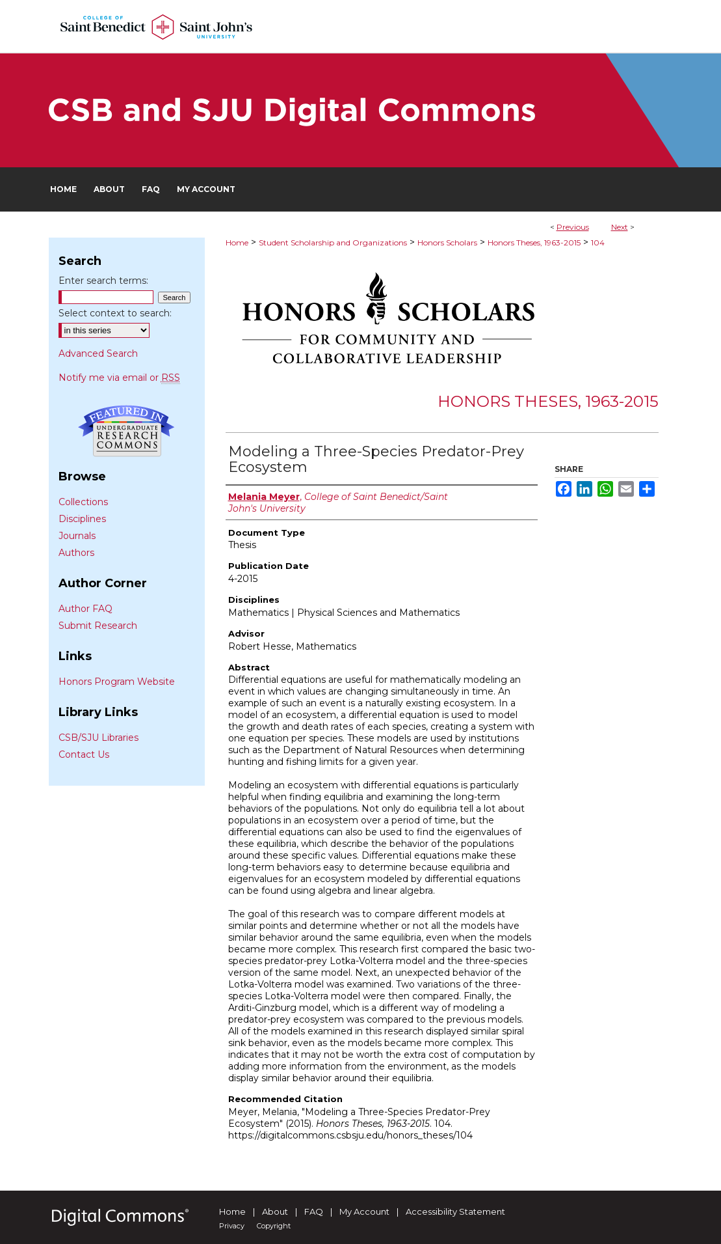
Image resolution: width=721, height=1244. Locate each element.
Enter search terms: (103, 280)
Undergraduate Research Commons (127, 430)
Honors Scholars (447, 242)
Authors (76, 553)
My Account (364, 1211)
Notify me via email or (119, 377)
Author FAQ (85, 609)
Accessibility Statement (455, 1211)
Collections (83, 502)
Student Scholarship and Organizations (333, 242)
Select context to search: (115, 313)
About (275, 1211)
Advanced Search (98, 353)
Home (237, 242)
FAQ (313, 1211)
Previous (573, 227)
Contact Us (84, 754)
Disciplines (82, 519)
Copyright (274, 1225)
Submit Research (98, 625)
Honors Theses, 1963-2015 (534, 242)
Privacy (231, 1225)
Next (619, 227)
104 (598, 242)
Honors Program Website (117, 681)
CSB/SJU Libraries (98, 737)
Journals (77, 536)
